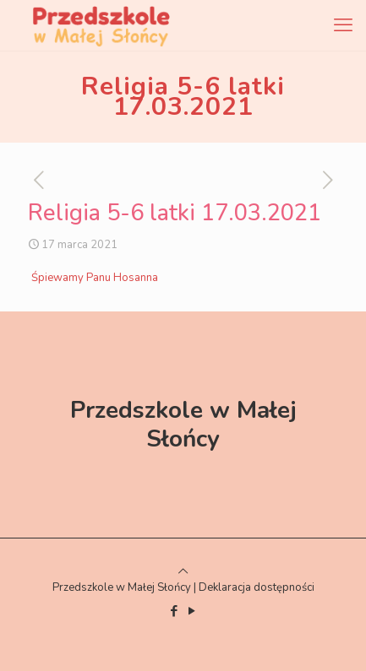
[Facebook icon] (174, 611)
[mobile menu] (343, 25)
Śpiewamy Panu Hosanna (94, 277)
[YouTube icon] (192, 611)
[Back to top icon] (183, 571)
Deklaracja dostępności (256, 587)
